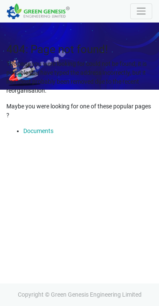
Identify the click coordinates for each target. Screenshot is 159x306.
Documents (38, 131)
